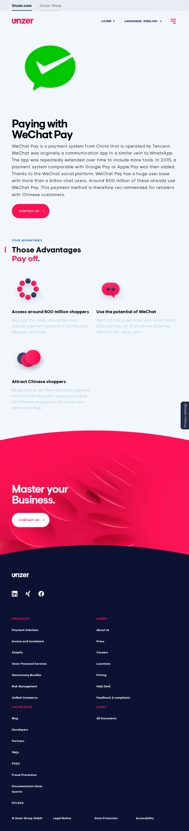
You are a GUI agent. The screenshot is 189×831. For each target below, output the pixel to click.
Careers (102, 652)
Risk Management (24, 686)
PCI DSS (18, 803)
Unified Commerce (25, 697)
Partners (18, 741)
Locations (103, 663)
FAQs (15, 752)
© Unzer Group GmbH (27, 818)
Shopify (17, 652)
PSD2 (16, 763)
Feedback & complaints (113, 697)
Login (106, 21)
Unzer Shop (50, 5)
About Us (102, 630)
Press (100, 641)
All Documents (106, 718)
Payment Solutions (25, 630)
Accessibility (145, 818)
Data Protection (106, 818)
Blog (15, 718)
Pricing (101, 675)
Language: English (141, 21)
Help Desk (103, 686)
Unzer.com (22, 5)
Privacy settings (185, 416)
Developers (20, 729)
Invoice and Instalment (28, 641)
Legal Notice (62, 818)
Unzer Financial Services (29, 663)
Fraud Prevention (24, 775)
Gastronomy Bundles (26, 675)
